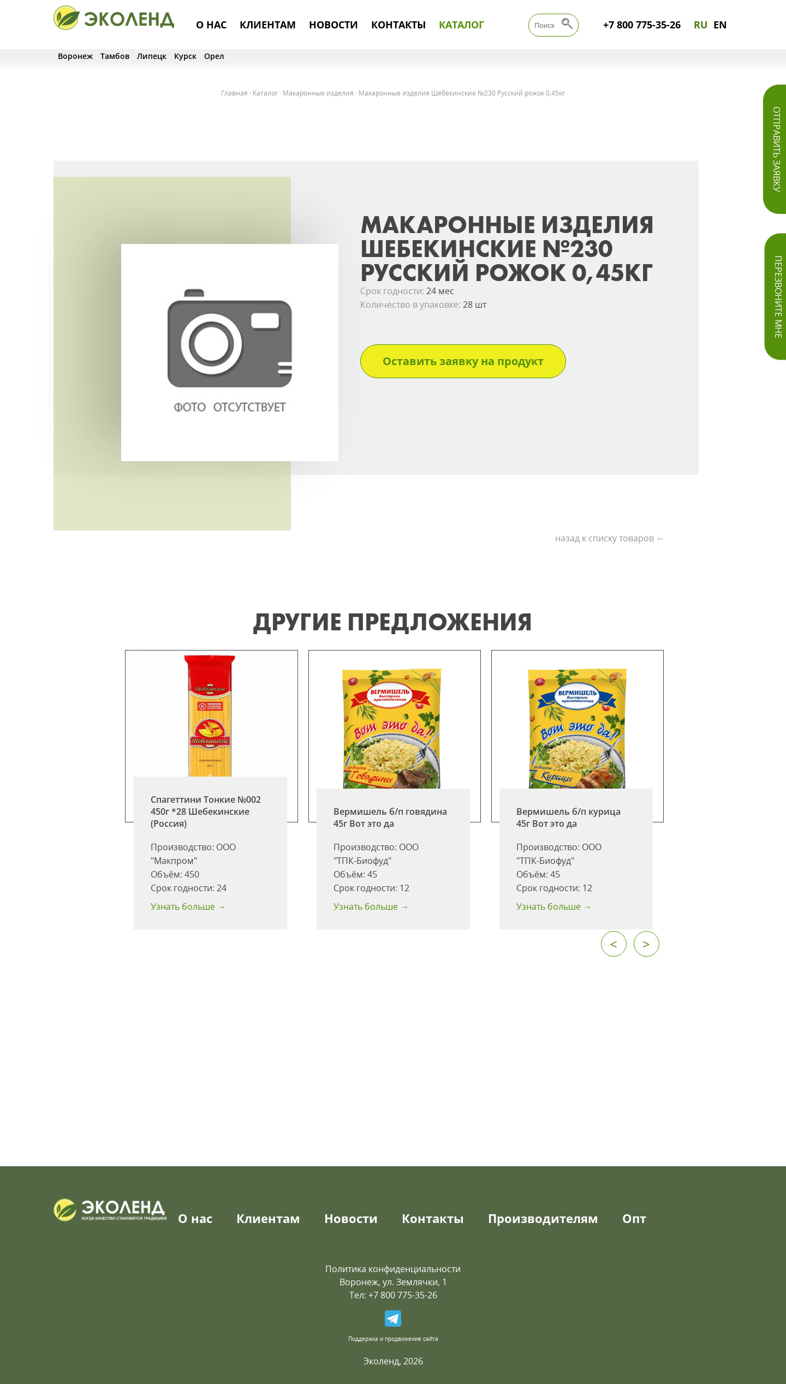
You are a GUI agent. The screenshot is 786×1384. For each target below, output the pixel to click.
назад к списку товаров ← (610, 538)
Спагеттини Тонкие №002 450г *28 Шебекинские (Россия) (206, 812)
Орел (214, 56)
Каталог (461, 24)
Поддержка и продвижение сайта (393, 1339)
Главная (234, 93)
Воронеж (75, 56)
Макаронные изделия (318, 93)
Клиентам (268, 24)
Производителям (543, 1218)
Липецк (151, 56)
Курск (185, 56)
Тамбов (114, 56)
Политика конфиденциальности (393, 1269)
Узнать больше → (188, 906)
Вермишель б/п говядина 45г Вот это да (390, 818)
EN (720, 24)
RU (701, 24)
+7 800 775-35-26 (642, 24)
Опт (634, 1218)
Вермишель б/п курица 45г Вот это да (568, 818)
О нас (211, 24)
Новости (333, 24)
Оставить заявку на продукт (463, 361)
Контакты (398, 24)
